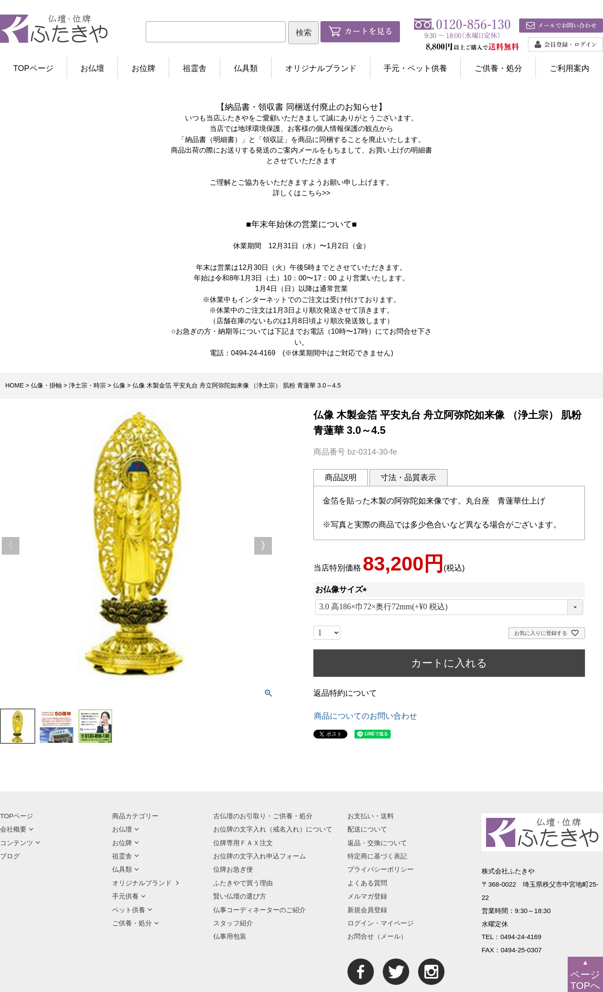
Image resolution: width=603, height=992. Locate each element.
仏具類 (246, 68)
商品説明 (341, 477)
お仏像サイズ (343, 589)
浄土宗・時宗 (87, 385)
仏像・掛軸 (46, 385)
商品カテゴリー (135, 816)
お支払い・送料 (370, 816)
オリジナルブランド (321, 68)
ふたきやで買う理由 (243, 883)
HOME (14, 385)
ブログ (10, 856)
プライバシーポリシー (380, 869)
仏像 (119, 385)
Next (263, 546)
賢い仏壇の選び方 (239, 896)
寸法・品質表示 (408, 477)
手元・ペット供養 (415, 68)
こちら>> (316, 193)
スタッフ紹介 (233, 923)
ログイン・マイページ (380, 923)
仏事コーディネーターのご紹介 (259, 910)
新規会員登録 (367, 910)
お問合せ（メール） (377, 936)
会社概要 (17, 829)
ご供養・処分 (498, 68)
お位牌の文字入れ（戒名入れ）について (272, 829)
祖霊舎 (195, 68)
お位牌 (143, 68)
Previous (10, 546)
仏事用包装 (229, 936)
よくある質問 (367, 883)
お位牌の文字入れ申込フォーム (259, 856)
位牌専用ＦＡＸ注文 (243, 843)
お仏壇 (92, 68)
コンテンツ (20, 843)
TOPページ (33, 68)
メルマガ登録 (367, 896)
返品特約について (345, 693)
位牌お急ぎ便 (233, 869)
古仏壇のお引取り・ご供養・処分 (263, 816)
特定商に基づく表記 (377, 856)
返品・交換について (377, 843)
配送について (367, 829)
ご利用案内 (569, 68)
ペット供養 (132, 910)
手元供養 (129, 896)
